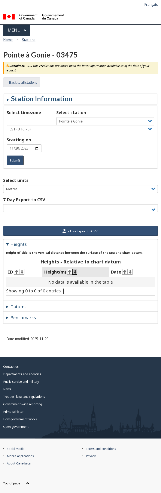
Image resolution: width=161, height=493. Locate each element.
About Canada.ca (19, 463)
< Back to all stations (21, 82)
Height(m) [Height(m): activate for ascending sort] (61, 272)
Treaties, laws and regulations (24, 397)
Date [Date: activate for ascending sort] (122, 272)
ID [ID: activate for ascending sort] (16, 272)
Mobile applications (20, 456)
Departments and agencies (22, 374)
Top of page (16, 483)
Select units (15, 180)
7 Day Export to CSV (24, 200)
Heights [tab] (18, 244)
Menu (17, 30)
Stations (28, 39)
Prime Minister (13, 412)
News (7, 389)
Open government (16, 427)
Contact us (11, 366)
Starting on (19, 140)
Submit (15, 160)
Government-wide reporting (22, 404)
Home (8, 39)
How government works (20, 419)
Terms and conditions (101, 449)
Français (151, 4)
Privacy (91, 456)
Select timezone (24, 112)
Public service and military (21, 382)
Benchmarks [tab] (23, 318)
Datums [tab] (18, 307)
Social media (15, 449)
